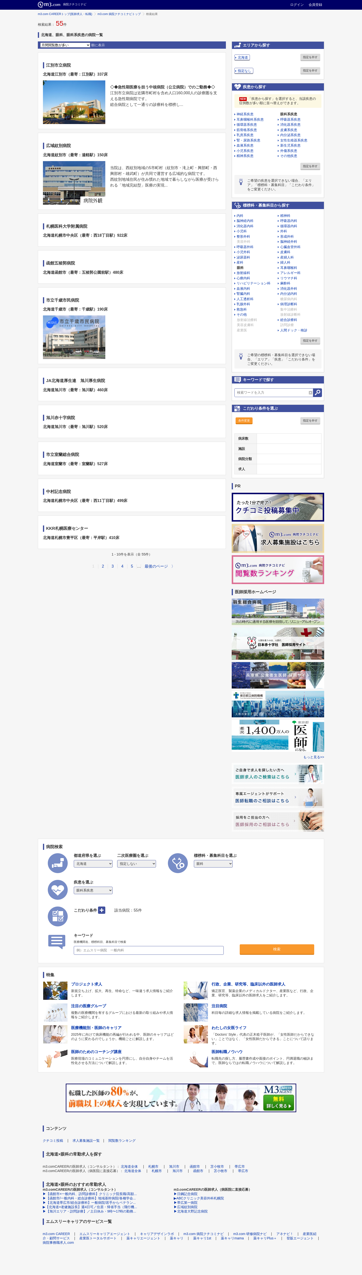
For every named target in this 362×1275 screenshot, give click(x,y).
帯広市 (240, 1166)
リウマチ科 (288, 278)
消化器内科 (245, 226)
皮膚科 (285, 252)
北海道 (243, 57)
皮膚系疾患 (288, 130)
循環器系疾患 (247, 124)
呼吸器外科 (245, 247)
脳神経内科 (245, 221)
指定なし (244, 71)
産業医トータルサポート (98, 1238)
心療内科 (243, 278)
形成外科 (287, 236)
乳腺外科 (243, 304)
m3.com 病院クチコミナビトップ (119, 14)
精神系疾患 (245, 156)
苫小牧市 (217, 1166)
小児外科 (243, 252)
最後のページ (156, 566)
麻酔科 (285, 283)
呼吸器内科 (288, 221)
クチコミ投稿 (53, 1140)
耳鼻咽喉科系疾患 (250, 119)
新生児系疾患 (290, 145)
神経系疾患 (245, 114)
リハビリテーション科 (254, 283)
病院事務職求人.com (58, 1242)
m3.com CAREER (56, 1234)
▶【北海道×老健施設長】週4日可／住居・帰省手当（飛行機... (90, 1207)
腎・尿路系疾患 (248, 140)
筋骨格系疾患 (247, 130)
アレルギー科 (290, 273)
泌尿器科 (243, 257)
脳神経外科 (288, 241)
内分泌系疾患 (290, 135)
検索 (276, 949)
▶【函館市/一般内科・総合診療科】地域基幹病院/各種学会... (89, 1198)
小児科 (242, 231)
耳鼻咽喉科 (288, 268)
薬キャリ (176, 1238)
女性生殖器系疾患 (293, 140)
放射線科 (243, 273)
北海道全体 (129, 1166)
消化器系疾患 (290, 124)
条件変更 (244, 420)
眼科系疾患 (288, 114)
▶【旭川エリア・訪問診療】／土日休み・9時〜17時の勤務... (89, 1211)
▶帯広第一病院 (185, 1203)
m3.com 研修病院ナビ (250, 1234)
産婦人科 (287, 257)
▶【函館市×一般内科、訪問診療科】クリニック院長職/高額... (90, 1194)
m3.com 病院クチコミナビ (203, 1234)
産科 (240, 262)
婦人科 (285, 262)
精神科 (285, 216)
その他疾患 (288, 156)
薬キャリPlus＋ (265, 1238)
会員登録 (315, 5)
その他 (242, 314)
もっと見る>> (313, 757)
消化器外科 (288, 288)
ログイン (297, 5)
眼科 (240, 268)
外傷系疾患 (288, 151)
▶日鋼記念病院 (185, 1194)
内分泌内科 (288, 294)
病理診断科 (288, 304)
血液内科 (243, 288)
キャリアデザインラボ (157, 1234)
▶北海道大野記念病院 (191, 1211)
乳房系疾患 (245, 135)
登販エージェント (300, 1238)
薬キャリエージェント (143, 1238)
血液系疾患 (245, 145)
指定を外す (310, 57)
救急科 (242, 309)
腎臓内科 (243, 294)
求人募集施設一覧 (86, 1140)
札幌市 (153, 1166)
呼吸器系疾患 (290, 119)
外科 (283, 231)
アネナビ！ (284, 1234)
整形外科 (243, 236)
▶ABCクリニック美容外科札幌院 (199, 1198)
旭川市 (174, 1166)
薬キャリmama (232, 1238)
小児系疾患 (245, 151)
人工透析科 (245, 299)
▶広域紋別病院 (185, 1207)
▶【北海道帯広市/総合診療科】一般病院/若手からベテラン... (89, 1203)
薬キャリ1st (202, 1238)
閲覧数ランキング (122, 1140)
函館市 (195, 1166)
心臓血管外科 (290, 247)
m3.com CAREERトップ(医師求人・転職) (65, 14)
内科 (240, 216)
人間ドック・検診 (293, 330)
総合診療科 (288, 320)
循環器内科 (288, 226)
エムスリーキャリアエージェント (104, 1234)
